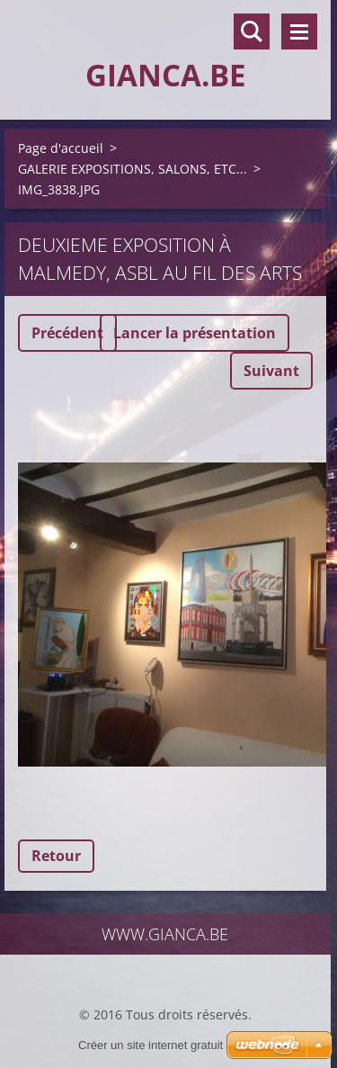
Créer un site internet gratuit (150, 1045)
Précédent (67, 333)
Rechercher (252, 31)
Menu (299, 31)
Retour (56, 856)
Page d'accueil (60, 148)
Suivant (271, 371)
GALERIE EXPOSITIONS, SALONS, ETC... (132, 168)
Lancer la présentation (194, 333)
